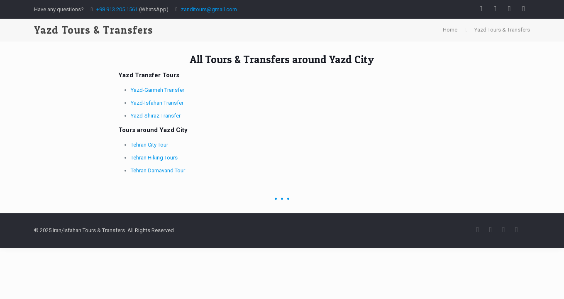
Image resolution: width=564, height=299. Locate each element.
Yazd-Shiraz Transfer (156, 116)
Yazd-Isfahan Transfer (157, 103)
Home (450, 30)
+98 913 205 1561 (117, 9)
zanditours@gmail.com (209, 9)
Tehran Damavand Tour (158, 170)
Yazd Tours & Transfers (502, 30)
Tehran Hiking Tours (154, 157)
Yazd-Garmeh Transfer (157, 90)
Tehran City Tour (149, 145)
